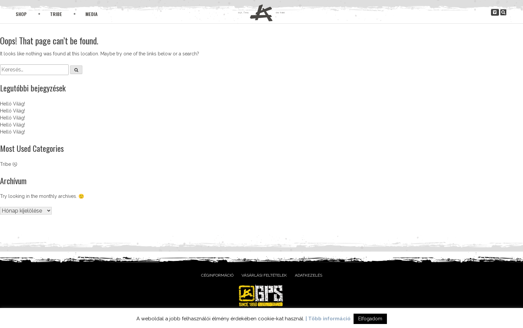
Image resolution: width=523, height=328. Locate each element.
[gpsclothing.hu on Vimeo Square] (495, 12)
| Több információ (328, 319)
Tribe (56, 13)
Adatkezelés (308, 275)
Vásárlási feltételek (264, 275)
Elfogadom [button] (370, 318)
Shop (21, 13)
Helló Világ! (12, 103)
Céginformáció (217, 275)
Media (91, 13)
